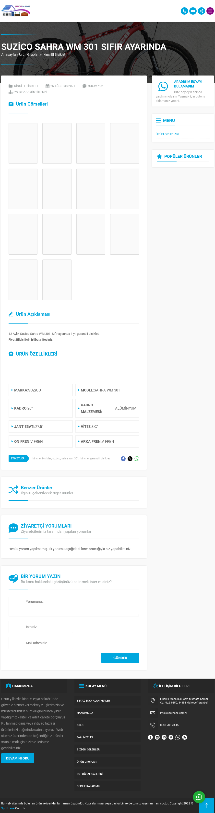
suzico (56, 458)
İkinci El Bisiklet (54, 54)
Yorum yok (95, 86)
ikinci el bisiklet (41, 458)
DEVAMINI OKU (17, 758)
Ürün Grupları (29, 54)
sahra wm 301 (70, 458)
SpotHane (7, 808)
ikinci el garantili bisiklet (95, 458)
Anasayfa (8, 54)
